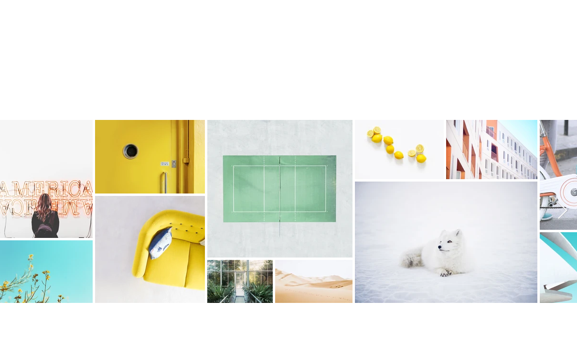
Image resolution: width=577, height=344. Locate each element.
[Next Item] (562, 211)
